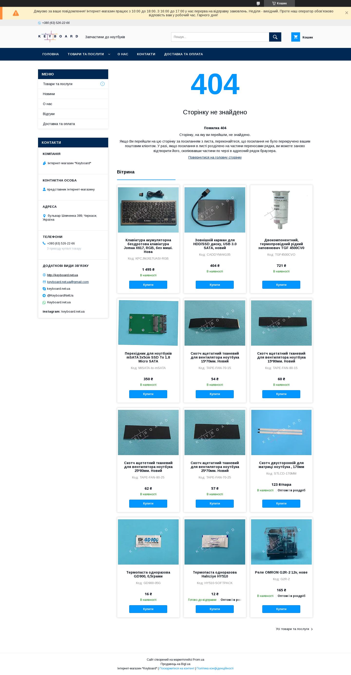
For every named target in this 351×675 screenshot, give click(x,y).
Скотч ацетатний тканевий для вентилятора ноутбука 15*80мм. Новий (281, 357)
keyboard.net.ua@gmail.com (68, 282)
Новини (49, 94)
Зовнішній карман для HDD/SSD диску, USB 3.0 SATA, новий (214, 244)
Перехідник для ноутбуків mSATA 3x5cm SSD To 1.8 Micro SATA (148, 357)
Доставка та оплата (183, 54)
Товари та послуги (86, 54)
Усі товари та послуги (292, 629)
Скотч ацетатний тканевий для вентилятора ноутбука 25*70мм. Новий (215, 467)
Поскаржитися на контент (176, 668)
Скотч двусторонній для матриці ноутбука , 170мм (281, 465)
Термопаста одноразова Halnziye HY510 (215, 574)
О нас (122, 54)
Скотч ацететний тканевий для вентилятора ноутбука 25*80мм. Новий (148, 467)
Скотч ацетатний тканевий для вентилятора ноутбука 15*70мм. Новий (215, 357)
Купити (148, 285)
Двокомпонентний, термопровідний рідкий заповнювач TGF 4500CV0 (281, 244)
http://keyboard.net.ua (62, 275)
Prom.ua (198, 659)
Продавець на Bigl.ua (175, 664)
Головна (50, 54)
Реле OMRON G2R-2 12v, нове (281, 572)
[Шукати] (275, 37)
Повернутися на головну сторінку (215, 157)
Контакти (146, 54)
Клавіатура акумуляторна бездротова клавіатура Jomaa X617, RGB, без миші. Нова (148, 246)
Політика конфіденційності (215, 668)
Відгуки (49, 114)
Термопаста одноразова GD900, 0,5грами (148, 574)
